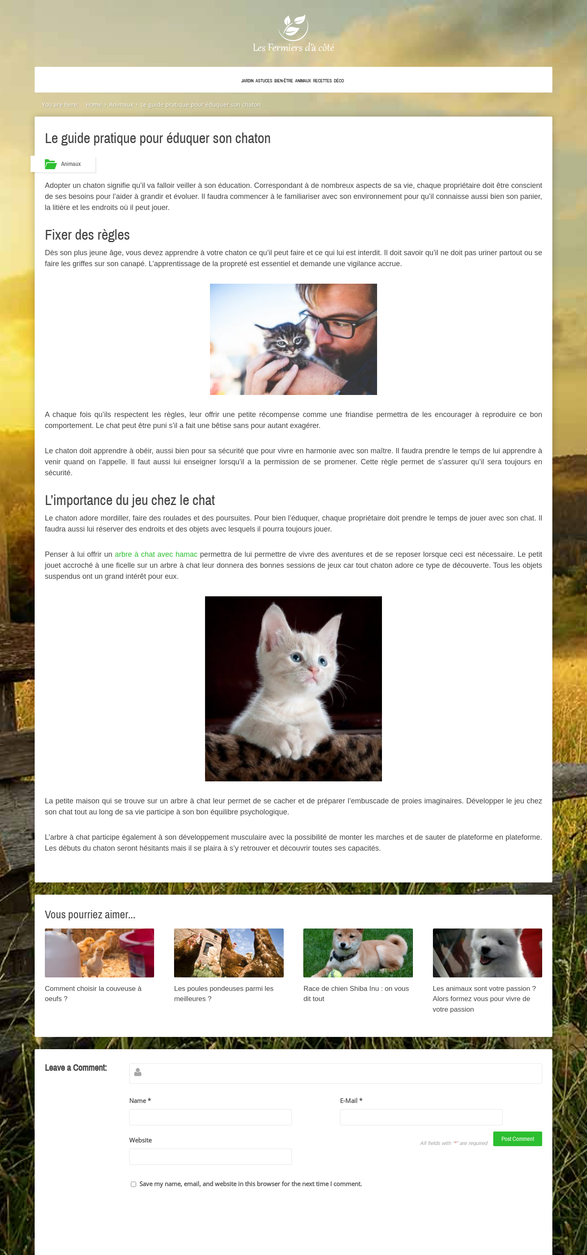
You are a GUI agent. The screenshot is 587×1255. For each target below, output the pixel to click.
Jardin (247, 81)
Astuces (264, 81)
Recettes (322, 81)
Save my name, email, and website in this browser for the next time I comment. (250, 1151)
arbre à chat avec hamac (156, 556)
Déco (339, 81)
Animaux (303, 81)
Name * (140, 1102)
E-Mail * (351, 1102)
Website (140, 1124)
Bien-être (283, 81)
